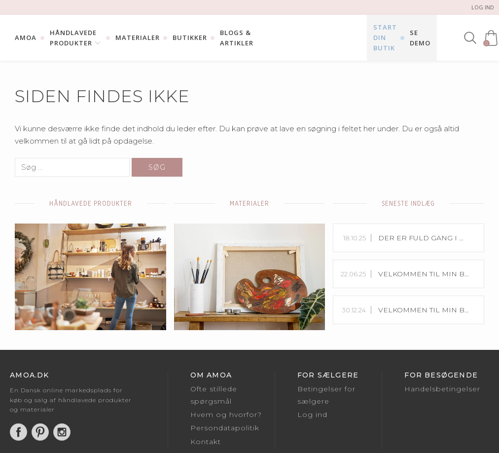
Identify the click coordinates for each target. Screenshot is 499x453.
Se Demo (420, 37)
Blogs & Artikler (236, 37)
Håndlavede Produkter (73, 37)
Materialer (137, 37)
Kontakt (205, 441)
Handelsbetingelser (442, 388)
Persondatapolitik (224, 427)
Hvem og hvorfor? (226, 414)
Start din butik (385, 37)
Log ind (482, 7)
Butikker (190, 37)
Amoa (25, 37)
